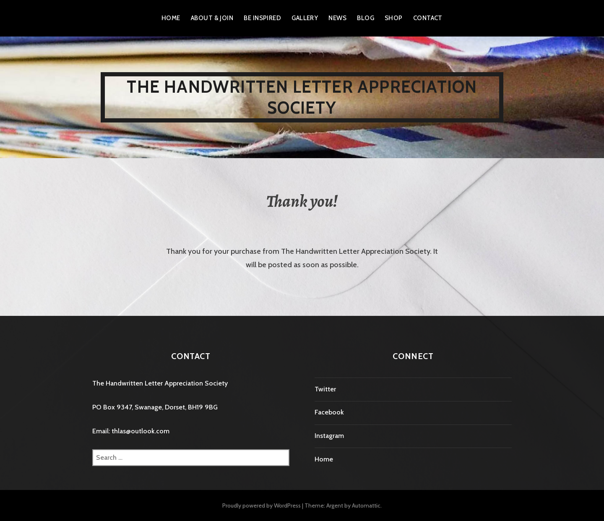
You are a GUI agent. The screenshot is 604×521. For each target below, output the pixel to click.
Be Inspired (262, 18)
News (337, 18)
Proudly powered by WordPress (261, 505)
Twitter (325, 389)
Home (170, 18)
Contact (428, 18)
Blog (365, 18)
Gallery (305, 18)
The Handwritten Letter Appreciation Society (302, 97)
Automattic (366, 505)
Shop (394, 18)
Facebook (329, 412)
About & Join (212, 18)
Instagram (329, 436)
